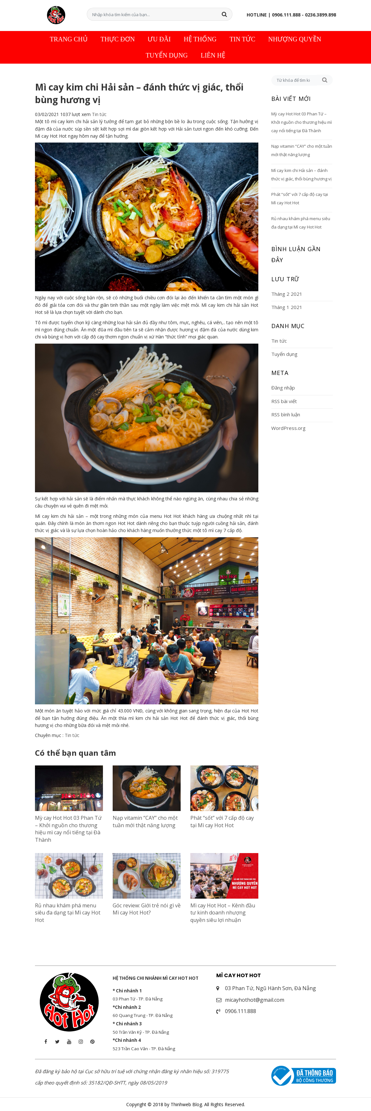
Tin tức (242, 38)
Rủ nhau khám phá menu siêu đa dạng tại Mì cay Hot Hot (67, 912)
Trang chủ (69, 38)
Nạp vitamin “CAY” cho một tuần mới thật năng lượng (145, 821)
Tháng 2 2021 (286, 293)
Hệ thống (200, 38)
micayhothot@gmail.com (254, 999)
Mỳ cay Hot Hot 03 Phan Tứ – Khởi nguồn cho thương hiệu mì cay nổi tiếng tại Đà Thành (68, 828)
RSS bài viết (284, 400)
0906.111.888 (240, 1010)
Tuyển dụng (167, 54)
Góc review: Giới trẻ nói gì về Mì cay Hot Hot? (147, 908)
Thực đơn (118, 38)
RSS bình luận (285, 414)
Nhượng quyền (294, 38)
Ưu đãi (159, 38)
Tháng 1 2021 (286, 307)
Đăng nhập (283, 387)
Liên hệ (213, 54)
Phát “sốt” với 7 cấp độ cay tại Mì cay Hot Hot (222, 821)
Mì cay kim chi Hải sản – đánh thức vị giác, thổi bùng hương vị (301, 174)
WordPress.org (288, 427)
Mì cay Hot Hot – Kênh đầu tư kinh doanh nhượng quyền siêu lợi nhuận (222, 912)
